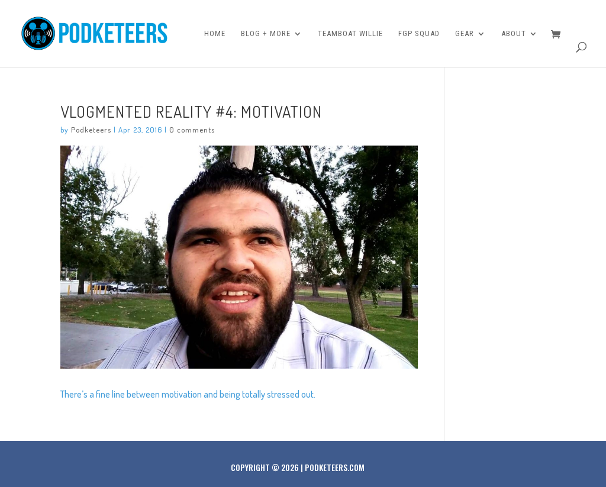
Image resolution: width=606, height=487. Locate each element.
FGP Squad (419, 34)
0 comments (192, 129)
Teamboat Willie (350, 34)
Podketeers (91, 129)
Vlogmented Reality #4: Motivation (191, 111)
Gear (464, 34)
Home (214, 34)
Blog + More (266, 34)
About (513, 34)
